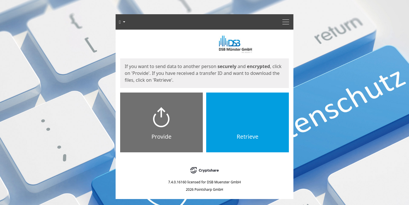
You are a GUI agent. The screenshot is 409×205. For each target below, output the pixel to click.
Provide (161, 136)
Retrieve (247, 136)
